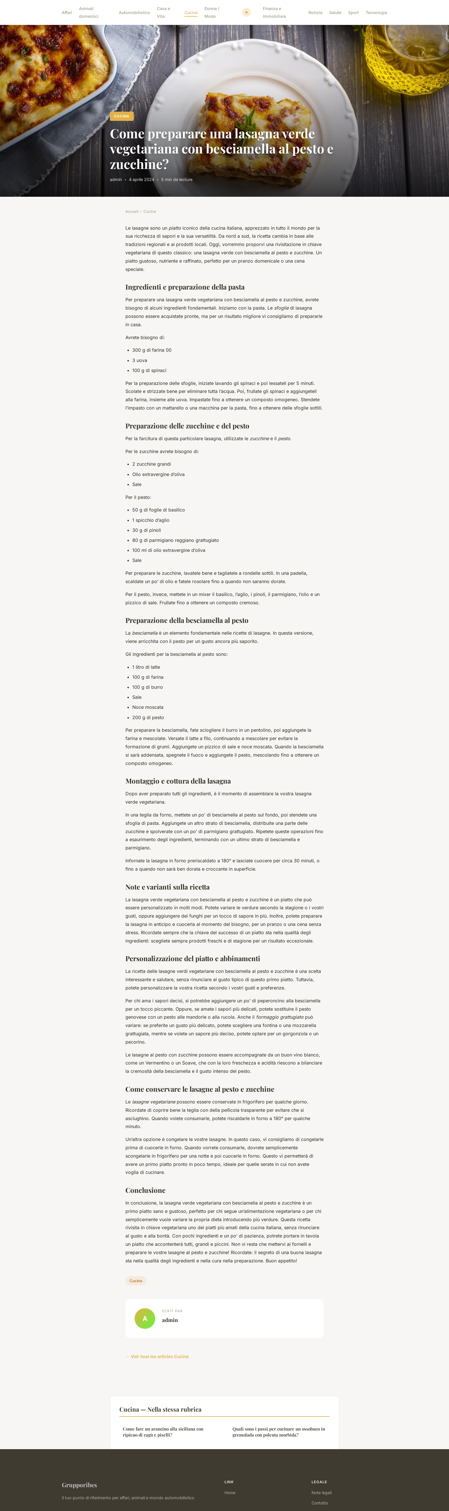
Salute (335, 12)
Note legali (322, 1492)
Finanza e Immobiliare (274, 12)
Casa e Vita (163, 12)
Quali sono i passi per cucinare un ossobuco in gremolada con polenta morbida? (279, 1432)
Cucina (191, 12)
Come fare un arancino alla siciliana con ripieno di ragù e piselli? (163, 1432)
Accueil (131, 211)
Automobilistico (134, 12)
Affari (67, 12)
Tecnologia (376, 12)
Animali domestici (89, 12)
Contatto (320, 1502)
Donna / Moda (211, 12)
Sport (353, 12)
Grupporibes (79, 1485)
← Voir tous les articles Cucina (157, 1356)
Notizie (315, 12)
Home (229, 1492)
